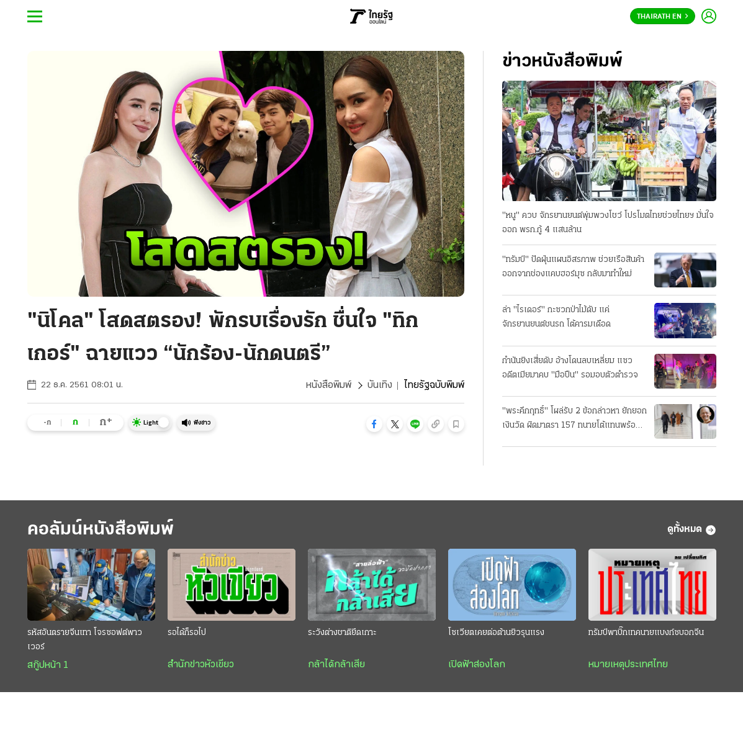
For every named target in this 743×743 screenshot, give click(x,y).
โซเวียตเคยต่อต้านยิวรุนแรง (496, 632)
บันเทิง (379, 385)
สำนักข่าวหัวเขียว (201, 665)
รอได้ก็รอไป (187, 632)
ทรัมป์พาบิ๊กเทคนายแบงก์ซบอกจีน (646, 632)
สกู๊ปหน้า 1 (47, 665)
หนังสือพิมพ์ (328, 385)
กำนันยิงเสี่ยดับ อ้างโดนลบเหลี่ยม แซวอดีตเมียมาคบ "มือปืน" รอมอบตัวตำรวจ (570, 368)
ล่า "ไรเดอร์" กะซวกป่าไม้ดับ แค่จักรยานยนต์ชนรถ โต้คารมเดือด (556, 317)
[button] (374, 424)
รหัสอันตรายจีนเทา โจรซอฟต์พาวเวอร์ (84, 640)
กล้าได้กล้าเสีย (336, 665)
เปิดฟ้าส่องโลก (476, 665)
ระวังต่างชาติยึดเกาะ (342, 632)
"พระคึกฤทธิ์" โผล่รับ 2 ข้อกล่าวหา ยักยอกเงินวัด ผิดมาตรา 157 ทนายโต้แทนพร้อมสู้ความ (574, 420)
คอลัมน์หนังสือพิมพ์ (100, 529)
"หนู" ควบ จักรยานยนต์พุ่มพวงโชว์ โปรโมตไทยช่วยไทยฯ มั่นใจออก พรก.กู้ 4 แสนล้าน (608, 223)
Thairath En (662, 16)
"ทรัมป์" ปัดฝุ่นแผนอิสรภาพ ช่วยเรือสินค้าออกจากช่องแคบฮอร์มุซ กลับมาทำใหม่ (573, 267)
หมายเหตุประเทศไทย (628, 665)
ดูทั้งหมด (691, 530)
